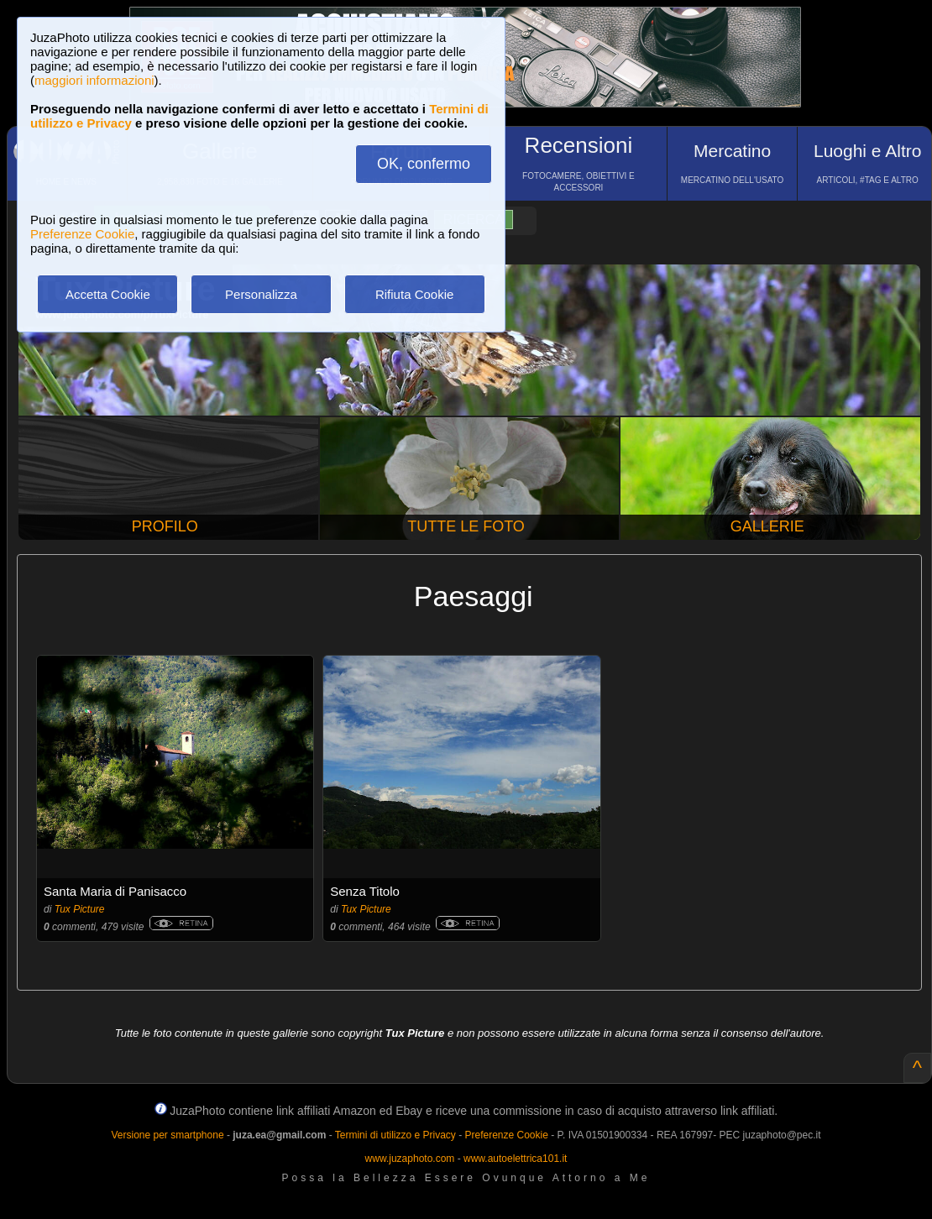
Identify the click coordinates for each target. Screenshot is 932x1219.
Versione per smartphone (167, 1135)
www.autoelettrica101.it (515, 1158)
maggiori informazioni (94, 80)
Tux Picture (80, 909)
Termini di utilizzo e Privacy (395, 1135)
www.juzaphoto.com (410, 1158)
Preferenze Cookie (82, 234)
